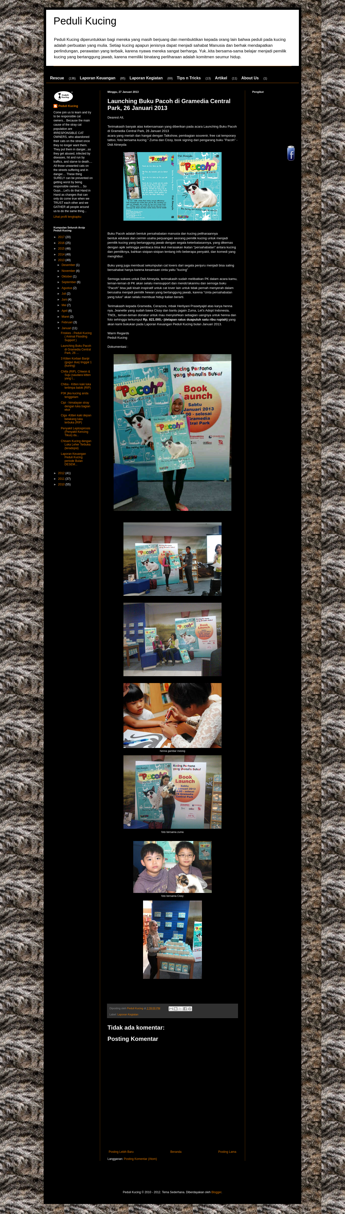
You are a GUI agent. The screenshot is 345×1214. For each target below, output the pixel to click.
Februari (67, 322)
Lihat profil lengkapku (67, 216)
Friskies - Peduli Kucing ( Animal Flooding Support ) (76, 336)
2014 (62, 254)
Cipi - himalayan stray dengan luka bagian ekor (75, 406)
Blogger (216, 1192)
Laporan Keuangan (97, 78)
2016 (62, 243)
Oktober (67, 276)
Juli (64, 293)
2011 (62, 479)
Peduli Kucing (85, 21)
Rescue (57, 78)
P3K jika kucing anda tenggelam (74, 395)
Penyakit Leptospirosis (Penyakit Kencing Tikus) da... (75, 432)
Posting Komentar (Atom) (140, 1159)
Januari (67, 328)
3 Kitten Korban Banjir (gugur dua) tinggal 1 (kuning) (76, 362)
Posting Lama (227, 1152)
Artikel (221, 78)
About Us (250, 78)
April (65, 311)
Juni (65, 299)
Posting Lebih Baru (121, 1152)
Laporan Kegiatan (146, 78)
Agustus (67, 288)
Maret (66, 316)
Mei (64, 305)
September (69, 282)
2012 (62, 473)
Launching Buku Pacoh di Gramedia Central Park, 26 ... (76, 349)
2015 (62, 248)
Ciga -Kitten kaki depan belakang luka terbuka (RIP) (76, 419)
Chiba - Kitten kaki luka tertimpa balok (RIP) (76, 386)
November (69, 271)
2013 (62, 260)
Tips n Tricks (189, 78)
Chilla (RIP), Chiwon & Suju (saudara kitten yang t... (76, 375)
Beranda (175, 1152)
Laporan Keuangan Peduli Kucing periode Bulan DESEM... (73, 459)
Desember (69, 265)
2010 (62, 484)
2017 (62, 237)
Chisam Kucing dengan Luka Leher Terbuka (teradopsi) (76, 444)
